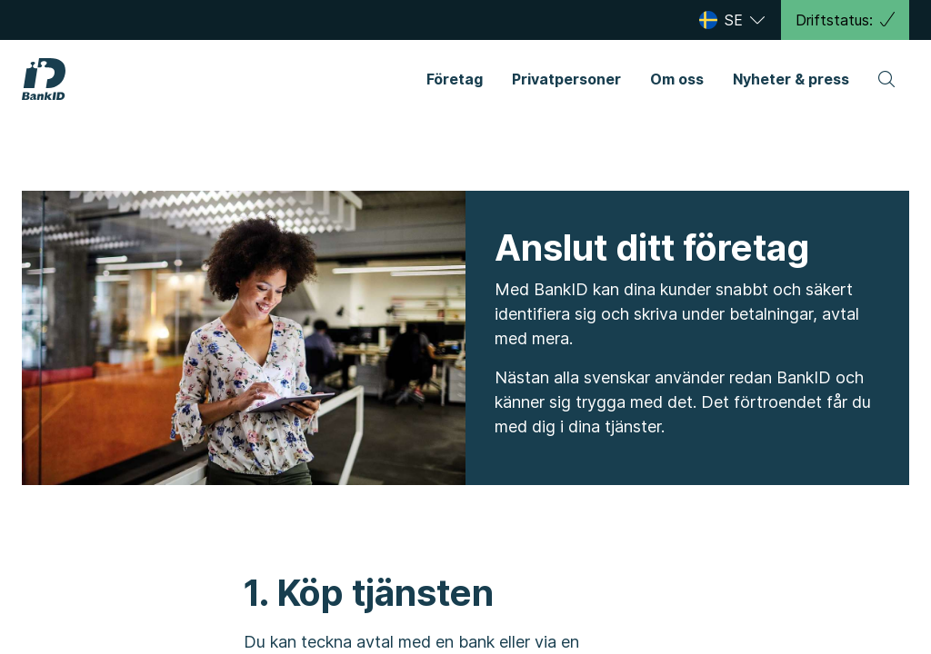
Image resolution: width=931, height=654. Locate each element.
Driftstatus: (845, 20)
